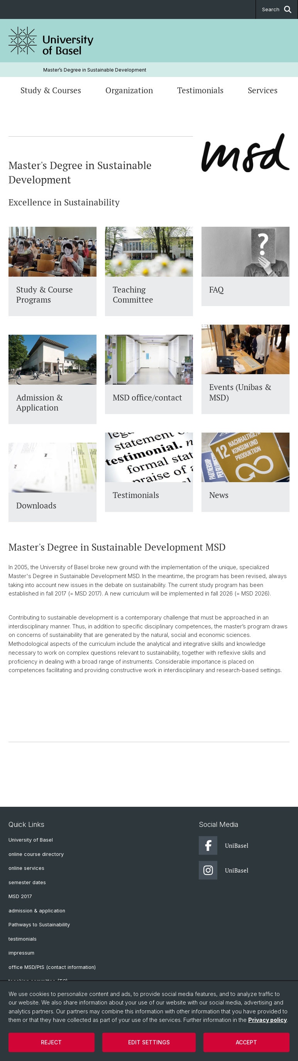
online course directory (36, 854)
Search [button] (276, 9)
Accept (246, 1042)
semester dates (27, 882)
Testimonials (200, 90)
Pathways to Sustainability (39, 925)
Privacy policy (267, 1020)
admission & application (36, 911)
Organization (129, 90)
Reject (51, 1042)
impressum (21, 953)
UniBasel (224, 845)
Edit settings (149, 1042)
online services (26, 868)
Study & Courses (50, 90)
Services (263, 90)
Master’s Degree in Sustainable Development (94, 70)
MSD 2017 (20, 896)
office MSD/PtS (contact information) (52, 967)
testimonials (22, 939)
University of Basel (30, 840)
